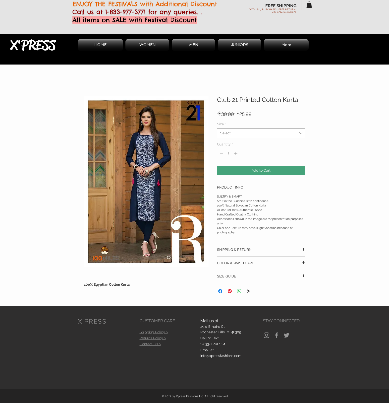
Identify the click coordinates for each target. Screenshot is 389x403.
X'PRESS (33, 45)
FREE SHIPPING (280, 5)
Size (221, 124)
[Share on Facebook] (220, 291)
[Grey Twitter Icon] (286, 335)
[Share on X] (249, 291)
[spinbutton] (228, 153)
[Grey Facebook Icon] (276, 335)
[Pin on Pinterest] (230, 291)
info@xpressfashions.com (220, 356)
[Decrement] (221, 153)
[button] (309, 4)
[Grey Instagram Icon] (266, 335)
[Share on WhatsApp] (239, 291)
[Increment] (236, 153)
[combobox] (261, 133)
